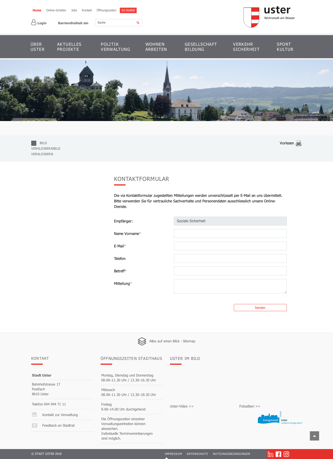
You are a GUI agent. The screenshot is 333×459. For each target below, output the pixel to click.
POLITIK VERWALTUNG (115, 47)
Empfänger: (123, 221)
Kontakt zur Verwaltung (60, 415)
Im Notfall (128, 10)
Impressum (173, 453)
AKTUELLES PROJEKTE (69, 47)
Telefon (120, 258)
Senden (260, 308)
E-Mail (120, 246)
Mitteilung (123, 283)
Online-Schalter (56, 10)
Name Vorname (127, 233)
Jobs (74, 10)
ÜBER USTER (38, 47)
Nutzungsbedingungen (231, 453)
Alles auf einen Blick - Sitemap (172, 341)
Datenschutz (197, 453)
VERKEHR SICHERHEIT (246, 47)
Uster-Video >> (182, 406)
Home (37, 10)
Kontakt (87, 10)
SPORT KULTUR (285, 47)
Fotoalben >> (249, 406)
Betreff (120, 271)
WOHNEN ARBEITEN (156, 47)
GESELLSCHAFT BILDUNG (201, 47)
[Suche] (135, 22)
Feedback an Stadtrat (58, 425)
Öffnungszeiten (106, 10)
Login (38, 22)
